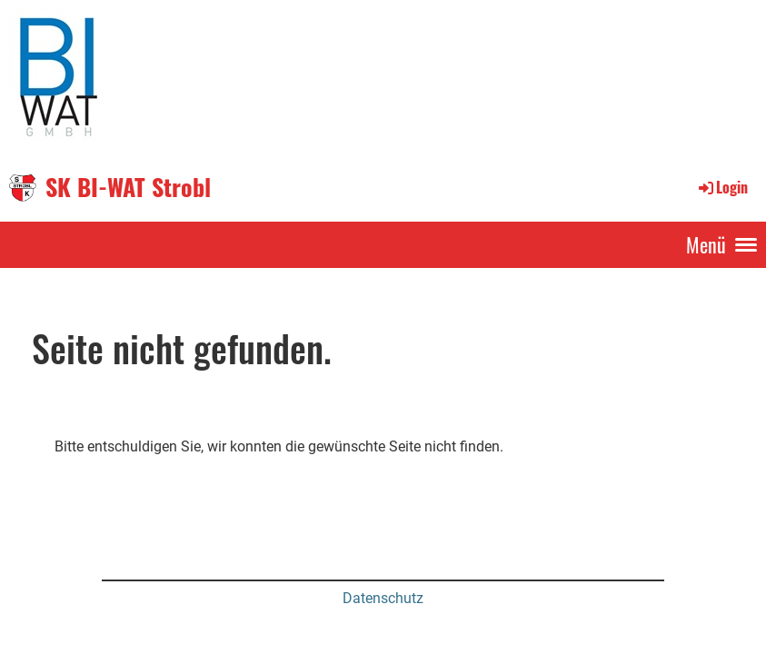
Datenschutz (383, 598)
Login (722, 187)
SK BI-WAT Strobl (128, 187)
